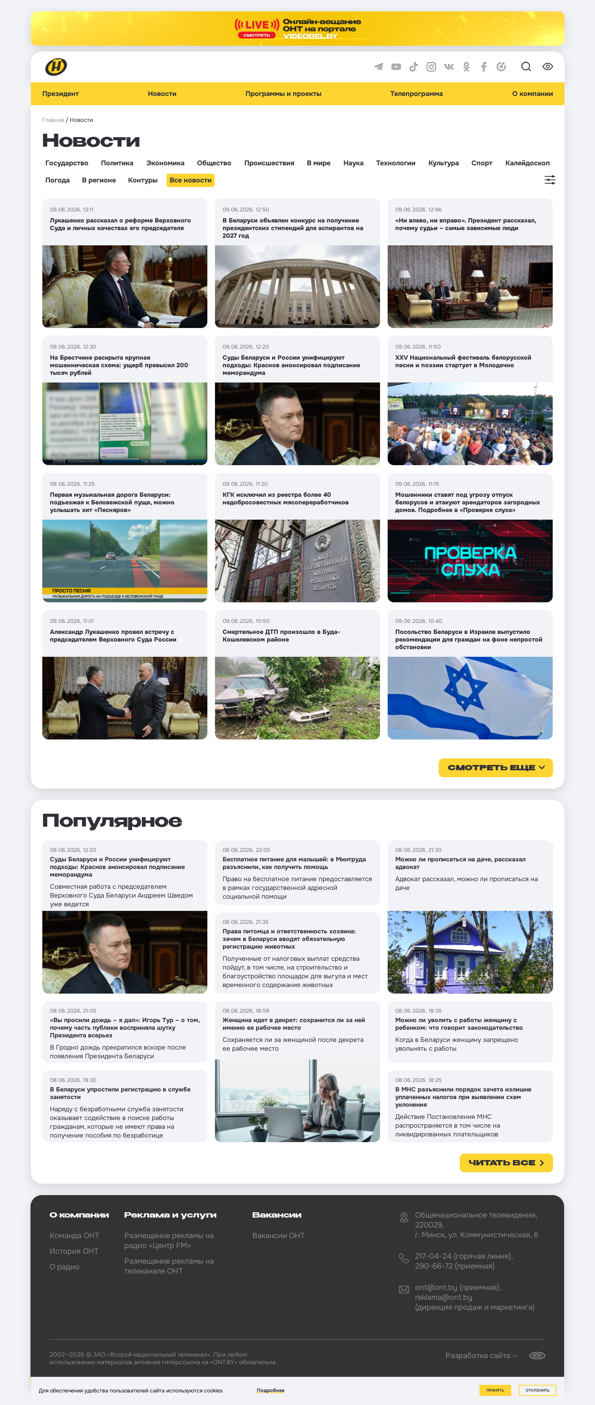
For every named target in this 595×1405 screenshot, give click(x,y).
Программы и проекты (283, 94)
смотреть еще (491, 768)
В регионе (99, 180)
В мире (318, 163)
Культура (443, 163)
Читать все (502, 1163)
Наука (353, 163)
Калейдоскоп (527, 163)
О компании (532, 94)
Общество (214, 163)
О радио (65, 1267)
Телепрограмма (416, 94)
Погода (57, 180)
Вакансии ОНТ (278, 1235)
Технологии (395, 163)
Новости (162, 94)
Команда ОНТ (74, 1235)
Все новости (191, 180)
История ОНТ (74, 1251)
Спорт (482, 163)
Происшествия (269, 163)
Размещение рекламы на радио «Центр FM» (169, 1240)
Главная (53, 120)
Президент (60, 94)
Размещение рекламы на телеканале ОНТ (169, 1266)
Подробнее (270, 1390)
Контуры (142, 180)
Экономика (165, 163)
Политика (117, 163)
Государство (66, 163)
